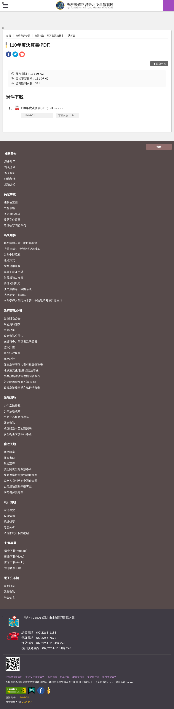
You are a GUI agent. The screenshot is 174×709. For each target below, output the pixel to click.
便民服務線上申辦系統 (18, 289)
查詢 (168, 5)
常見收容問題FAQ (15, 225)
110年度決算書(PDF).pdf (42, 108)
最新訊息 (9, 585)
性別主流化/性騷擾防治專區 (21, 370)
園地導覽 (9, 510)
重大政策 (9, 330)
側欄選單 (5, 6)
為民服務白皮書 (13, 277)
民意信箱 (9, 208)
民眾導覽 (10, 194)
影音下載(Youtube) (15, 550)
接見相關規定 (12, 283)
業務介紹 (9, 184)
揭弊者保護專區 (13, 492)
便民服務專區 (12, 213)
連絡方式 (9, 260)
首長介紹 (9, 167)
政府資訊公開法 (13, 335)
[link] (8, 54)
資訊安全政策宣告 (35, 676)
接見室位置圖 (12, 219)
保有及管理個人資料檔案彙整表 (23, 364)
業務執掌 (9, 451)
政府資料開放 (12, 324)
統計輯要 (9, 521)
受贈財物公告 (12, 318)
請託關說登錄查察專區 (18, 469)
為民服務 (10, 235)
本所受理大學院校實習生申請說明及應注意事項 (33, 300)
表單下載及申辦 (13, 271)
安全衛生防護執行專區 (18, 434)
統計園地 (10, 502)
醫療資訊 (9, 422)
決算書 (71, 35)
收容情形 (9, 515)
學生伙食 (9, 597)
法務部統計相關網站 (16, 533)
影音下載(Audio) (14, 562)
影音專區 (10, 543)
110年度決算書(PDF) (29, 45)
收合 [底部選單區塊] (159, 146)
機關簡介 (10, 153)
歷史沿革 (9, 161)
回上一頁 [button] (161, 63)
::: (3, 2)
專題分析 (9, 527)
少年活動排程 (12, 405)
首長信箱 (9, 173)
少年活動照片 (12, 411)
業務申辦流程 (12, 254)
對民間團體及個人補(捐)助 (20, 381)
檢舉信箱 (65, 676)
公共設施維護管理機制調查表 (22, 376)
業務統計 (9, 358)
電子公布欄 (11, 578)
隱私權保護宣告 (14, 676)
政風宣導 (9, 463)
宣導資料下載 (12, 568)
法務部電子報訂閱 (15, 294)
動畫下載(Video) (14, 556)
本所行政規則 (12, 353)
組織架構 (9, 178)
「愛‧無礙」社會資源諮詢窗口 (22, 248)
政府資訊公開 (23, 35)
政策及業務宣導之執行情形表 (22, 387)
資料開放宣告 (109, 676)
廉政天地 (10, 444)
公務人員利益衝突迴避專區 (20, 480)
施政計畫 (9, 347)
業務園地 (10, 397)
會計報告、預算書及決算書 (49, 35)
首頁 (8, 35)
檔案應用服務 (12, 266)
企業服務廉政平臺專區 (18, 486)
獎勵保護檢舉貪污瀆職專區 (20, 475)
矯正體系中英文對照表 (18, 428)
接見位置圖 (93, 676)
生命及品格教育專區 (16, 417)
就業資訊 (9, 591)
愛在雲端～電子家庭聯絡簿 (20, 243)
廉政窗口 (9, 457)
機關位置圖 (11, 202)
